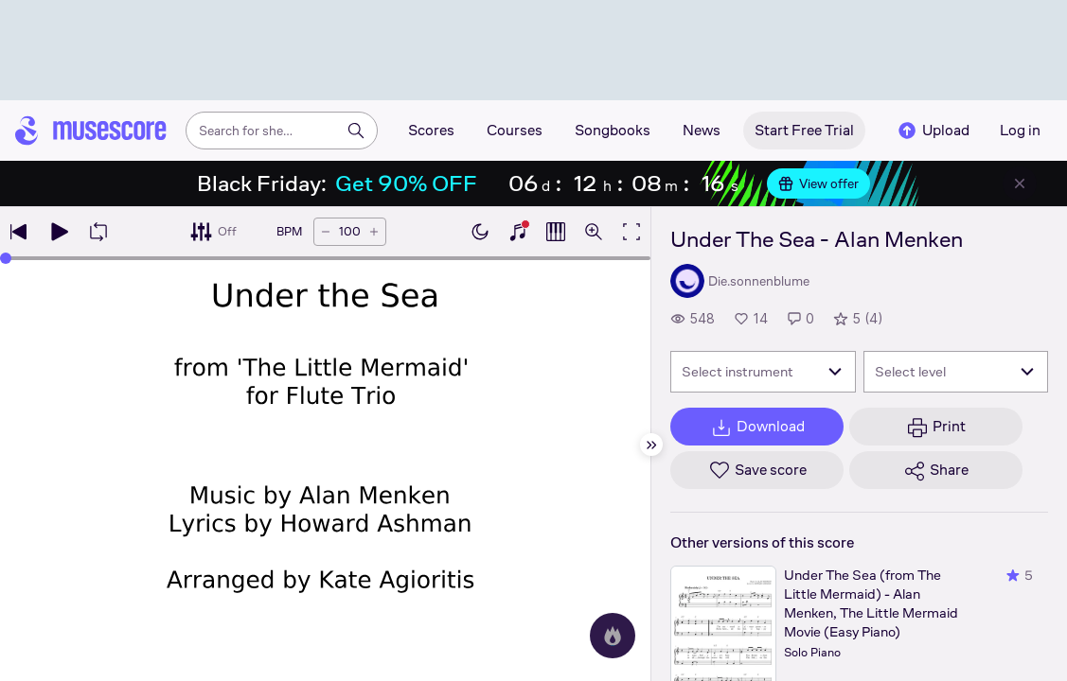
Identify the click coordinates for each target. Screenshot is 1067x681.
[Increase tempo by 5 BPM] (374, 231)
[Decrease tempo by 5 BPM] (325, 231)
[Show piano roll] (556, 232)
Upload (932, 130)
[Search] (356, 130)
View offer (818, 183)
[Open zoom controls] (594, 232)
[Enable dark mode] (480, 232)
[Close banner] (1020, 183)
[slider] (5, 258)
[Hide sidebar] (651, 444)
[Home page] (91, 130)
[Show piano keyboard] (518, 232)
